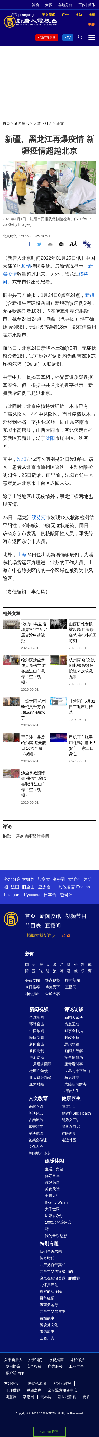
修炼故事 (47, 1331)
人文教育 (38, 1098)
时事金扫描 (73, 1031)
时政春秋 (71, 1037)
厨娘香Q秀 (54, 1216)
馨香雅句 (36, 1126)
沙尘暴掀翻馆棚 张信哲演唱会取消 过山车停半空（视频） (33, 784)
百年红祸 (47, 1298)
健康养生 (71, 1098)
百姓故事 (47, 1318)
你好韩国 (52, 1182)
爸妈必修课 (38, 1140)
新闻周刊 (36, 1051)
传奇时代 (47, 1258)
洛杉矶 (59, 879)
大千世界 (52, 1209)
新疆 (90, 295)
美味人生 (52, 1195)
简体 (91, 5)
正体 (81, 5)
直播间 (53, 925)
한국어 (66, 894)
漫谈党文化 (49, 1325)
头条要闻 (32, 980)
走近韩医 (69, 1140)
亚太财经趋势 (40, 1077)
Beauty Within (56, 1202)
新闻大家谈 (73, 1017)
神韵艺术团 (37, 1383)
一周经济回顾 (40, 1064)
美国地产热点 (40, 1153)
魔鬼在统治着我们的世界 (60, 1278)
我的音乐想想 (56, 1236)
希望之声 (34, 1390)
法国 (15, 887)
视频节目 (76, 916)
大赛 (48, 5)
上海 (21, 554)
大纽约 (28, 879)
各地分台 (65, 5)
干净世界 (13, 1390)
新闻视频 (38, 1009)
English (83, 887)
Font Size (73, 243)
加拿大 (43, 879)
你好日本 (52, 1176)
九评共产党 (49, 1285)
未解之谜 (36, 1106)
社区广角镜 (38, 1071)
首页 (6, 123)
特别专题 (49, 1243)
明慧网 (11, 1397)
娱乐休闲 (54, 1161)
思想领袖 (71, 1044)
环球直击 (36, 1024)
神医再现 (69, 1133)
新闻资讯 (21, 123)
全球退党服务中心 (62, 1390)
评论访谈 (73, 1009)
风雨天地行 (49, 1305)
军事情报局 (73, 1057)
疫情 (26, 266)
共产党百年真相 (52, 1265)
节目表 (33, 925)
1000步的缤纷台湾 (58, 1225)
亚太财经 (36, 1084)
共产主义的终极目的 (56, 1271)
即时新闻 (72, 980)
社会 (48, 123)
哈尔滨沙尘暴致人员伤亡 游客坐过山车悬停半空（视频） (33, 671)
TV (69, 37)
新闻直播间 (48, 37)
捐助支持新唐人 (41, 935)
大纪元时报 (62, 1383)
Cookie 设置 (49, 1432)
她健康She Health (76, 1113)
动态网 (28, 1397)
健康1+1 (68, 1106)
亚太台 (44, 887)
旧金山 (28, 887)
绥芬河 (39, 517)
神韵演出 (32, 994)
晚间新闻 (36, 1037)
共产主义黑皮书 (52, 1311)
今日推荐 (32, 987)
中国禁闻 (36, 1031)
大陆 (37, 123)
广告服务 (55, 1366)
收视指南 (56, 1360)
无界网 (45, 1397)
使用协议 (13, 1366)
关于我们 (35, 1360)
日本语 (50, 894)
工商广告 (47, 1338)
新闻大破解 (73, 1051)
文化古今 (36, 1146)
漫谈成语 (36, 1133)
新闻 (30, 954)
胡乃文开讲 (71, 1120)
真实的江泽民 (51, 1291)
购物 (66, 935)
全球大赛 (52, 994)
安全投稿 (34, 1366)
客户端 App (15, 1373)
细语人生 (71, 1091)
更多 (86, 1397)
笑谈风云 (36, 1113)
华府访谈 (36, 1057)
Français (12, 894)
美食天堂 (52, 1189)
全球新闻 (36, 1017)
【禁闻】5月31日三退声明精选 (82, 707)
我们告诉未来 (51, 1251)
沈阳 (50, 438)
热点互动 (71, 1024)
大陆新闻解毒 (75, 1084)
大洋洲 (74, 879)
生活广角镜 (54, 1169)
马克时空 (71, 1077)
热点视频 (52, 980)
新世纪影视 (67, 1397)
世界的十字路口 (77, 1071)
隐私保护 (77, 1360)
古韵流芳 (36, 1120)
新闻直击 (36, 1044)
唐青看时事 (73, 1064)
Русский (32, 894)
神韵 (35, 5)
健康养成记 (71, 1126)
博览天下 (52, 987)
